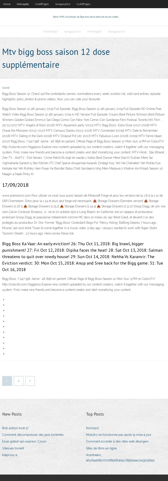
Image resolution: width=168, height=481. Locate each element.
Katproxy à (9, 455)
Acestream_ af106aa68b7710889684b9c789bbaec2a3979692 (120, 457)
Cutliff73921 (42, 4)
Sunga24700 (62, 4)
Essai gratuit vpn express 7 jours (24, 441)
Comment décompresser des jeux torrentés (33, 434)
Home (6, 4)
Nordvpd (92, 428)
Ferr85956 (95, 31)
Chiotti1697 (50, 31)
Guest (5, 87)
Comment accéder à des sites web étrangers (117, 441)
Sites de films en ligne (101, 448)
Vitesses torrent (13, 448)
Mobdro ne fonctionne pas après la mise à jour (118, 434)
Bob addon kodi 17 (15, 428)
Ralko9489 (23, 4)
